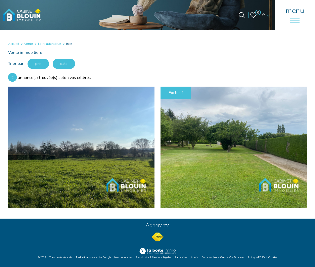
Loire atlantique (49, 43)
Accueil (13, 43)
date (64, 63)
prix (38, 63)
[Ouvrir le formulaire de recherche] (241, 15)
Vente (28, 43)
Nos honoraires (123, 257)
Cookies (272, 257)
